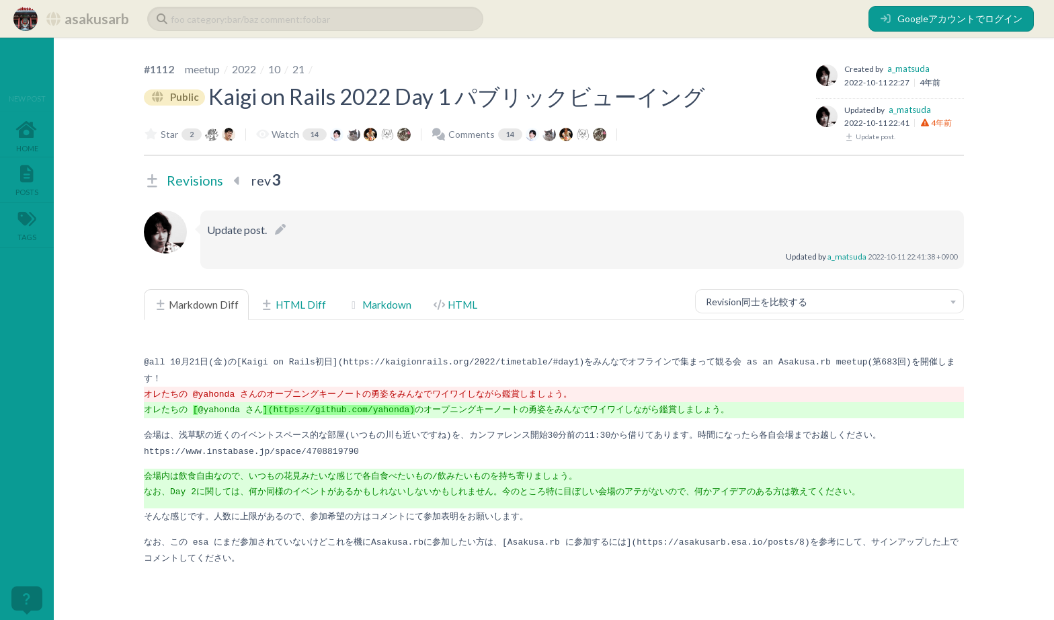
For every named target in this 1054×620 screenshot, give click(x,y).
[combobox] (829, 301)
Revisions (195, 180)
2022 (244, 69)
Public (175, 97)
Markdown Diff (196, 305)
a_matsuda (908, 68)
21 (298, 69)
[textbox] (829, 302)
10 (274, 69)
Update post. (869, 136)
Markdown (379, 305)
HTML (455, 305)
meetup (202, 69)
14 (315, 134)
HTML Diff (292, 305)
